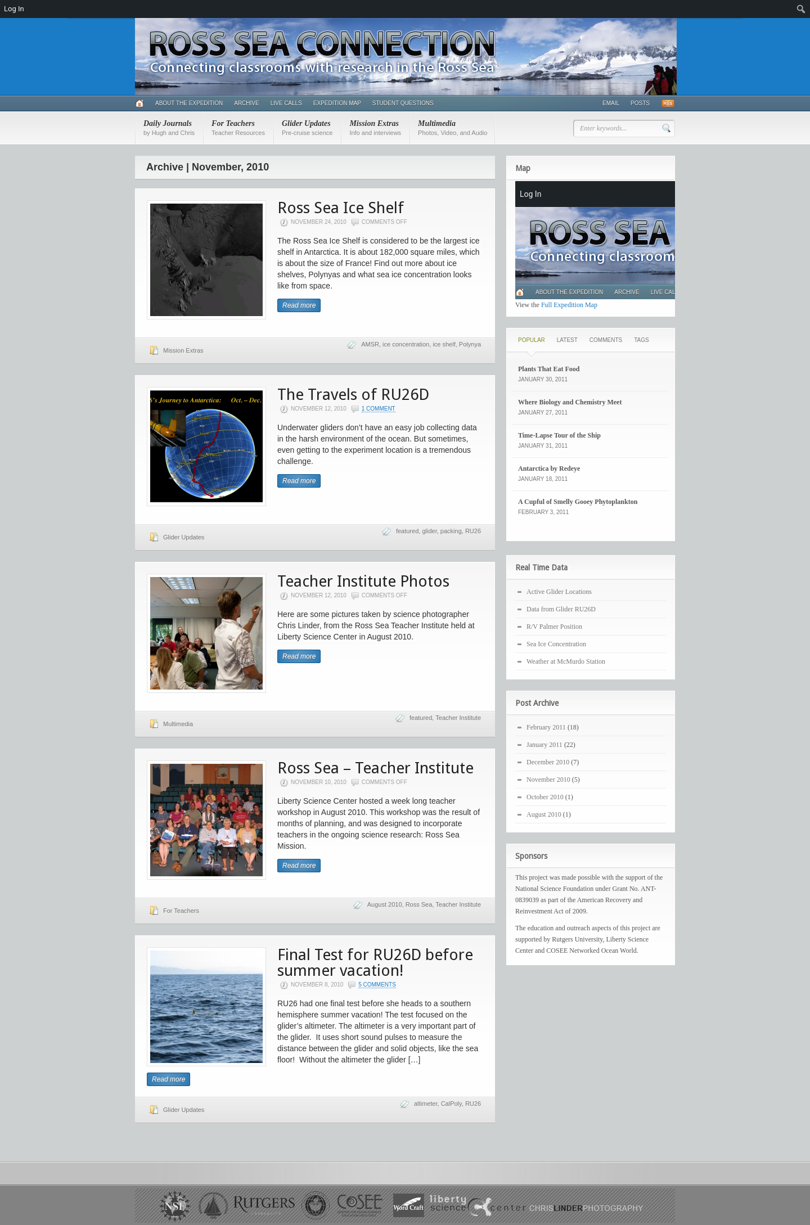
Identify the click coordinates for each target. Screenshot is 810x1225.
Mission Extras (375, 127)
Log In (14, 8)
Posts (640, 103)
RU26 (473, 531)
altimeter (426, 1103)
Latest (567, 340)
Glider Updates (307, 127)
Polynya (470, 344)
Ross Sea (419, 904)
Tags (641, 340)
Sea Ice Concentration (556, 644)
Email (610, 103)
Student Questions (403, 103)
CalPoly (451, 1103)
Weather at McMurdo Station (565, 661)
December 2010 (547, 762)
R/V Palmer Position (554, 626)
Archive (246, 103)
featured (407, 531)
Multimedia (452, 127)
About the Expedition (189, 103)
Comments (606, 340)
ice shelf (444, 344)
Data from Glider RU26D (561, 609)
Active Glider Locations (559, 592)
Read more (299, 305)
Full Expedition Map (569, 305)
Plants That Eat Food (548, 369)
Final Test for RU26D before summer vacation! (375, 962)
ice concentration (405, 344)
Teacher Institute (458, 717)
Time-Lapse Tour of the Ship (559, 435)
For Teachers (238, 127)
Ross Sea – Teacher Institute (375, 768)
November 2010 (548, 779)
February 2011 (546, 727)
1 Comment (378, 409)
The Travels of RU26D (353, 394)
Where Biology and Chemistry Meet (570, 402)
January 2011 (544, 745)
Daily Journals (169, 127)
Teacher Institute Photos (363, 581)
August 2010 (384, 904)
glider (429, 531)
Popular (531, 340)
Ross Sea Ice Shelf (340, 208)
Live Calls (286, 103)
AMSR (370, 344)
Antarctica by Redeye (549, 468)
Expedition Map (337, 103)
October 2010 (545, 797)
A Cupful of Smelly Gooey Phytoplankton (577, 502)
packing (451, 531)
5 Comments (377, 984)
